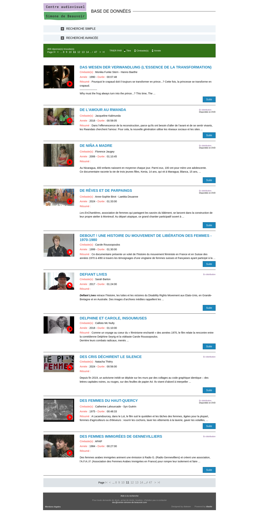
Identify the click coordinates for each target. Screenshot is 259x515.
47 (95, 52)
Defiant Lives (93, 274)
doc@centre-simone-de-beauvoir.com (129, 502)
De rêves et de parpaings (106, 190)
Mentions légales (53, 507)
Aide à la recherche (129, 496)
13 (83, 52)
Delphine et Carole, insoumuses (113, 318)
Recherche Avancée (82, 37)
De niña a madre (96, 146)
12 (78, 52)
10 (70, 52)
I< (55, 52)
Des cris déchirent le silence (111, 357)
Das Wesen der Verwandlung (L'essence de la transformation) (146, 67)
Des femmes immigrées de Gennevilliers (121, 436)
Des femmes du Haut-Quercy (109, 401)
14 (87, 52)
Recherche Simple (81, 28)
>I (103, 52)
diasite (209, 506)
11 (74, 52)
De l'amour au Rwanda (103, 110)
